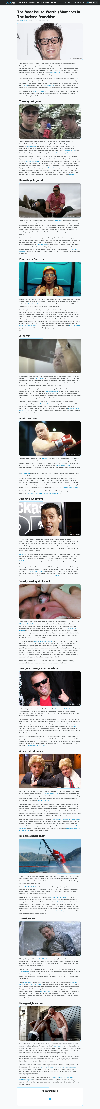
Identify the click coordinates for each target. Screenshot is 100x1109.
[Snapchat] (81, 3)
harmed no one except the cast (61, 153)
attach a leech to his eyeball (43, 641)
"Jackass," (44, 459)
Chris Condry (23, 20)
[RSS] (84, 3)
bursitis (71, 175)
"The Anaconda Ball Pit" (63, 709)
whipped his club (52, 168)
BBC (74, 726)
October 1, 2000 (55, 73)
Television (20, 8)
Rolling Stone (42, 245)
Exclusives (23, 3)
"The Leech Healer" (26, 624)
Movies (32, 3)
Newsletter (92, 2)
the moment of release (37, 571)
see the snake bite (33, 739)
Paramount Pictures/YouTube (73, 137)
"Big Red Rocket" (30, 887)
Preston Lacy (31, 146)
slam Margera (45, 991)
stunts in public (70, 151)
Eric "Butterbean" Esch (63, 465)
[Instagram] (75, 3)
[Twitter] (72, 3)
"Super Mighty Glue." (52, 794)
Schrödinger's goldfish (51, 576)
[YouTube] (69, 3)
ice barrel (25, 85)
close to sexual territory (38, 546)
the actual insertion (52, 391)
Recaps (54, 3)
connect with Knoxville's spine (69, 487)
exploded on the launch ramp (60, 897)
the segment (25, 474)
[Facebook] (66, 3)
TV (38, 3)
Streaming (45, 3)
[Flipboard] (78, 3)
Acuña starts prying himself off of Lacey (66, 819)
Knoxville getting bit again (36, 746)
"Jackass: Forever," (39, 91)
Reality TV (29, 8)
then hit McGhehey (35, 984)
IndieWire (22, 561)
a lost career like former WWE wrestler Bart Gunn (43, 493)
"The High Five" (44, 959)
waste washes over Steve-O (28, 326)
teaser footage (58, 1046)
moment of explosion (56, 911)
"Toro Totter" (58, 221)
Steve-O (22, 554)
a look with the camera (47, 404)
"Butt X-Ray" (40, 378)
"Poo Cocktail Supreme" (36, 304)
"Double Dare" (24, 972)
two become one (43, 800)
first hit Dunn (27, 982)
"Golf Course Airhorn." (32, 161)
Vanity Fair (60, 902)
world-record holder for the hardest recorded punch (57, 1067)
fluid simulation (74, 326)
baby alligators (48, 85)
